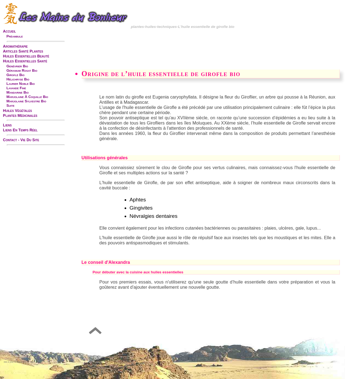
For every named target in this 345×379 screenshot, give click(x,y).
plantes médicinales (20, 115)
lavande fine (16, 88)
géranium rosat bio (21, 70)
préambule (14, 36)
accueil (9, 31)
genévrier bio (17, 66)
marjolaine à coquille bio (27, 97)
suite (10, 105)
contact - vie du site (21, 140)
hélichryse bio (17, 79)
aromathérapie (15, 46)
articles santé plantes (23, 51)
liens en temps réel (20, 130)
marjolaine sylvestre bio (26, 101)
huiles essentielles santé (25, 61)
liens (7, 125)
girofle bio (15, 75)
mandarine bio (17, 92)
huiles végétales (17, 110)
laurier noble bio (20, 84)
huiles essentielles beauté (26, 56)
